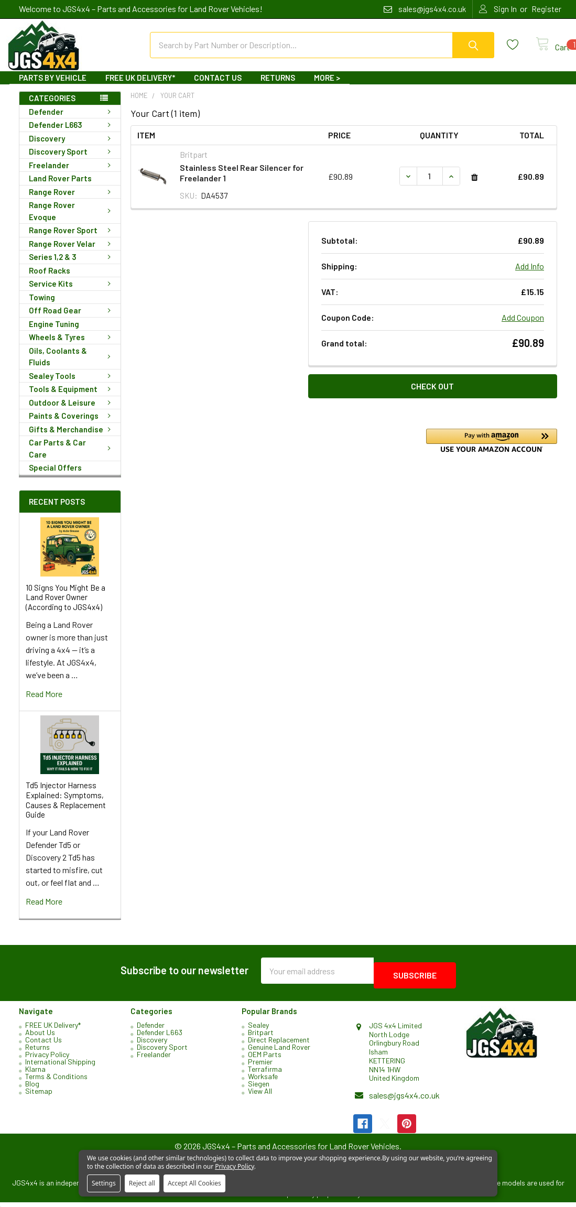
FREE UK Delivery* (140, 87)
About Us (40, 1036)
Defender (72, 121)
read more (44, 703)
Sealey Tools (72, 385)
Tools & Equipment (72, 398)
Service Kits (72, 293)
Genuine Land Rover (279, 1051)
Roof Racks (49, 280)
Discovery (72, 148)
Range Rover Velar (72, 253)
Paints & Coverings (72, 425)
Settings (104, 1183)
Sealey (258, 1029)
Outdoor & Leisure (72, 412)
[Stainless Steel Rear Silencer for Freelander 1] (429, 185)
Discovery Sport (72, 161)
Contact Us (218, 87)
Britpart (261, 1036)
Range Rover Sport (72, 239)
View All (260, 1095)
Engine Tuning (54, 333)
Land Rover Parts (60, 187)
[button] (491, 450)
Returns (277, 87)
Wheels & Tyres (72, 346)
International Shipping (60, 1066)
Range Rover (72, 201)
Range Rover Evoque (72, 220)
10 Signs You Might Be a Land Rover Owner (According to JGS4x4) (65, 607)
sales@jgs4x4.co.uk (404, 1100)
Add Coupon (523, 327)
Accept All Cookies (194, 1183)
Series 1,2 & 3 (72, 266)
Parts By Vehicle (52, 87)
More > (327, 87)
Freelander (72, 174)
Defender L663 (72, 134)
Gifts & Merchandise (72, 438)
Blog (32, 1088)
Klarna (35, 1073)
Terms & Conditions (56, 1080)
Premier (260, 1066)
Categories (52, 107)
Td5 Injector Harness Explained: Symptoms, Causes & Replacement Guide (66, 809)
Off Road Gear (72, 319)
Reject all (142, 1183)
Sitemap (38, 1095)
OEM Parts (264, 1058)
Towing (42, 306)
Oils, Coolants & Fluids (72, 366)
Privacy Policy (47, 1058)
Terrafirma (265, 1073)
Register (546, 9)
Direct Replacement (279, 1044)
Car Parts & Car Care (72, 458)
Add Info (529, 275)
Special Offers (55, 477)
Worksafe (263, 1080)
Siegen (258, 1088)
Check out (432, 395)
